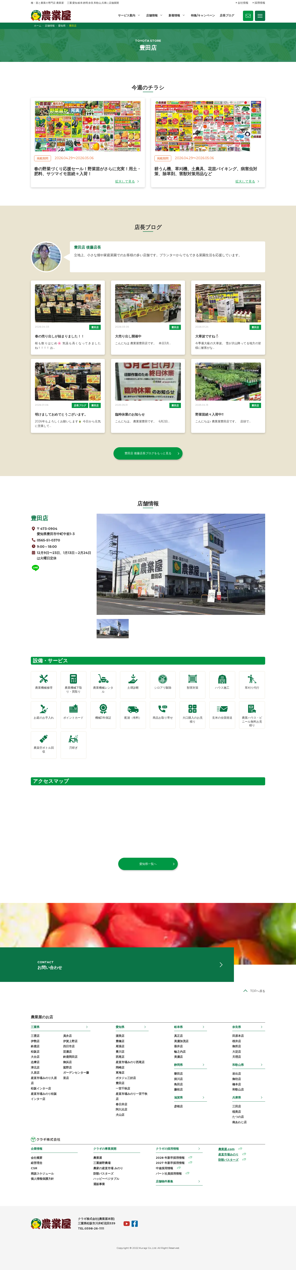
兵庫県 (236, 1097)
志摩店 (35, 1062)
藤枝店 (178, 1089)
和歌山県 (238, 1065)
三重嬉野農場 (102, 1163)
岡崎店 (120, 1067)
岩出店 (236, 1073)
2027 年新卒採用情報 (170, 1163)
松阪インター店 (41, 1088)
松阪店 (35, 1051)
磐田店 (178, 1073)
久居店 (35, 1072)
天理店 (236, 1057)
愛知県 (120, 1027)
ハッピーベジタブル (106, 1179)
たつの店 (238, 1117)
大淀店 (236, 1051)
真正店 (178, 1036)
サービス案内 (126, 15)
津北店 (35, 1067)
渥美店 (120, 1036)
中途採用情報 (164, 1168)
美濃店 (178, 1057)
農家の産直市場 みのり (108, 1168)
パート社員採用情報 (169, 1173)
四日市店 (69, 1046)
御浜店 (67, 1062)
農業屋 (97, 1158)
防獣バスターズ (103, 1173)
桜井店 (236, 1041)
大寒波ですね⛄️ (207, 336)
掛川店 (178, 1079)
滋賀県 (178, 1097)
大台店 (35, 1057)
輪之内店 (180, 1051)
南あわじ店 (239, 1122)
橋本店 (236, 1084)
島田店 (178, 1084)
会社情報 (243, 2)
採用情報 (259, 2)
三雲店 (35, 1036)
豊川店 (120, 1051)
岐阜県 (178, 1027)
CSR (34, 1168)
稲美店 (236, 1112)
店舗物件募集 (164, 1181)
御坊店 (236, 1079)
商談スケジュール (42, 1173)
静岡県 (178, 1065)
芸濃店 (67, 1051)
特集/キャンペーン (203, 15)
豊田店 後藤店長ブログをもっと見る (148, 453)
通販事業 (99, 1184)
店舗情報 (152, 15)
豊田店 (95, 327)
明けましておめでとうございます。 (61, 414)
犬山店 (120, 1115)
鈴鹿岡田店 (70, 1057)
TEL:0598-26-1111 (91, 1228)
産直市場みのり (228, 1154)
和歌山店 (238, 1089)
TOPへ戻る (257, 991)
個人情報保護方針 (42, 1179)
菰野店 (67, 1067)
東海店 (120, 1072)
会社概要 (36, 1158)
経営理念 (36, 1163)
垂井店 (178, 1046)
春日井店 (121, 1104)
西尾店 (120, 1057)
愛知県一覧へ (148, 864)
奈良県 (236, 1027)
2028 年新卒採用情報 (170, 1158)
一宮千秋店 (123, 1088)
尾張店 (120, 1046)
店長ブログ (227, 15)
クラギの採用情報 (167, 1149)
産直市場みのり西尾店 (130, 1062)
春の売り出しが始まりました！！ (59, 336)
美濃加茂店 (181, 1041)
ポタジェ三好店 (126, 1078)
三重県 (35, 1027)
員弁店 (67, 1036)
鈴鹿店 (35, 1046)
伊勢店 (35, 1041)
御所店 (236, 1046)
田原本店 (238, 1036)
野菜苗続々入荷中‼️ (209, 414)
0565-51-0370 (48, 540)
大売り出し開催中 (128, 336)
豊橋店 (120, 1041)
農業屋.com (226, 1149)
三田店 (236, 1106)
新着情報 (174, 15)
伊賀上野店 (70, 1041)
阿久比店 (121, 1109)
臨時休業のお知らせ (130, 414)
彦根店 (178, 1106)
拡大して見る (125, 181)
